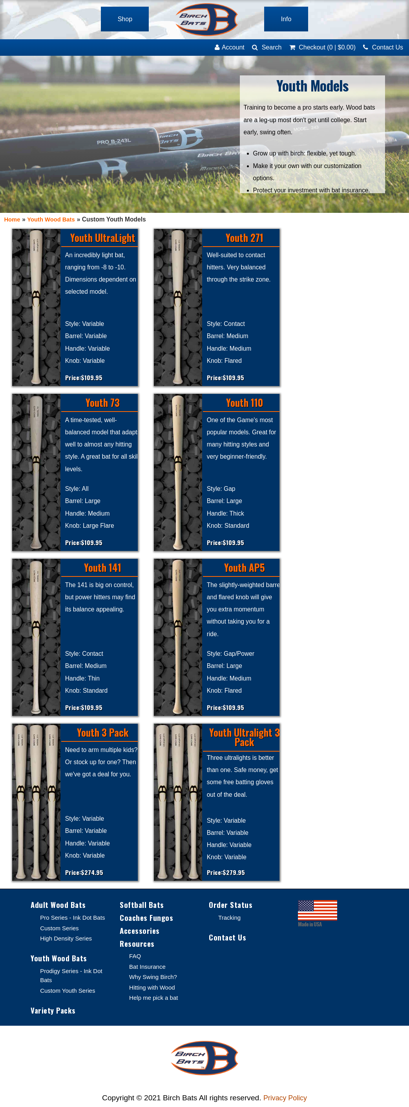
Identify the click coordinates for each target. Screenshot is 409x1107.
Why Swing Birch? (154, 979)
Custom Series (60, 928)
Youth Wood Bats (53, 219)
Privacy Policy (285, 1099)
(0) (322, 47)
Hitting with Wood (153, 989)
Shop (122, 19)
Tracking (229, 918)
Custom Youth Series (68, 991)
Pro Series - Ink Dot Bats (74, 918)
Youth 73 (103, 403)
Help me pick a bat (154, 1000)
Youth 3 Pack (103, 733)
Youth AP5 (244, 568)
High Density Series (67, 938)
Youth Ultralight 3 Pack (244, 738)
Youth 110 (244, 403)
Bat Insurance (148, 968)
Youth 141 (102, 568)
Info (289, 19)
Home (12, 219)
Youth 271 (244, 238)
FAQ (135, 958)
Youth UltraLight (102, 238)
